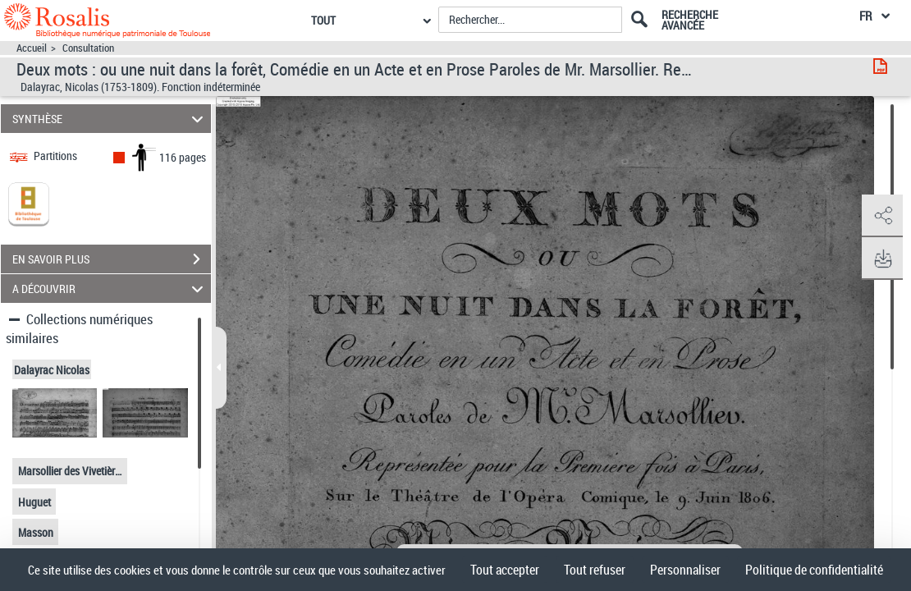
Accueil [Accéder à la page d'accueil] (31, 48)
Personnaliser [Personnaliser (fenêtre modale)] (685, 570)
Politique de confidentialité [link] (814, 570)
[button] (882, 216)
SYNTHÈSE (110, 118)
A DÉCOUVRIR (110, 288)
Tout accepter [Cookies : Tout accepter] (504, 570)
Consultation (88, 48)
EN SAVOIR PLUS (111, 259)
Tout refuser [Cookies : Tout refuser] (594, 570)
